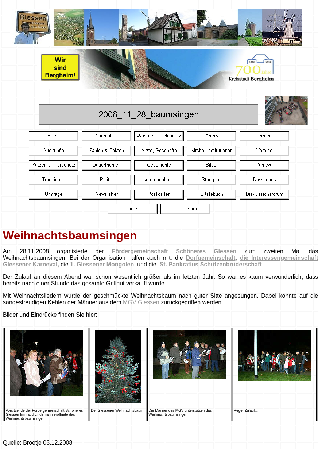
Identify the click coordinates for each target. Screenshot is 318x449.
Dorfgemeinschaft (210, 258)
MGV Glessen (141, 302)
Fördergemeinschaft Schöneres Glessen (174, 251)
